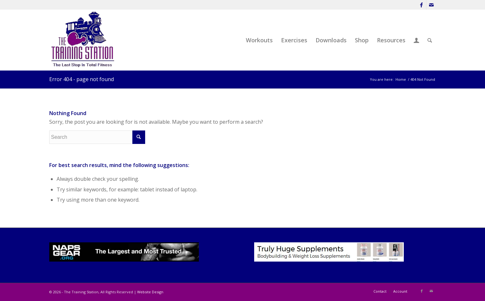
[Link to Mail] (431, 5)
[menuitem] (259, 40)
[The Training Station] (83, 40)
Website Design (150, 291)
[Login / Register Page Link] (416, 40)
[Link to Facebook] (421, 5)
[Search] (429, 40)
